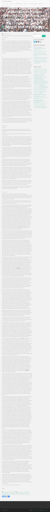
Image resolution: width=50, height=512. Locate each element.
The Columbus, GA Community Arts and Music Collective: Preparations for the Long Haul (40, 62)
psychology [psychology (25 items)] (37, 102)
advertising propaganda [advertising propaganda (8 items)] (37, 68)
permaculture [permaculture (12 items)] (38, 98)
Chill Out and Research (6, 6)
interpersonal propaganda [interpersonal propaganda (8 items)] (39, 88)
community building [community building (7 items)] (40, 72)
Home (3, 3)
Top (3, 510)
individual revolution (15, 493)
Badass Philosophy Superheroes (40, 51)
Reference (25, 3)
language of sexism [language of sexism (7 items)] (36, 91)
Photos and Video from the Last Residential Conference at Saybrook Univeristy (40, 54)
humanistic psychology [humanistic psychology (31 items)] (41, 82)
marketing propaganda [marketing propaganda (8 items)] (42, 91)
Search (35, 34)
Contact (11, 3)
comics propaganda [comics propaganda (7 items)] (41, 71)
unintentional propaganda (26, 494)
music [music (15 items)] (42, 96)
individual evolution (8, 493)
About (7, 3)
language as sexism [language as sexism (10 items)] (42, 89)
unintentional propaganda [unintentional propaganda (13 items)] (40, 107)
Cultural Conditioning (7, 1)
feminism (3, 493)
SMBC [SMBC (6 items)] (35, 105)
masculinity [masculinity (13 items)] (36, 92)
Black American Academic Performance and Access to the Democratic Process (39, 48)
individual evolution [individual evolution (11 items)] (37, 84)
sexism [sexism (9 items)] (41, 103)
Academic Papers (18, 3)
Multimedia (41, 3)
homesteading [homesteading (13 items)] (43, 81)
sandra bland (20, 494)
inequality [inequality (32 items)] (42, 85)
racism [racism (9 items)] (42, 102)
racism (16, 494)
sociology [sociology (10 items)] (40, 106)
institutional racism (22, 493)
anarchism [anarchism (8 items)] (43, 68)
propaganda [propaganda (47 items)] (39, 100)
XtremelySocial (45, 510)
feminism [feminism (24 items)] (38, 78)
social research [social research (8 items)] (39, 105)
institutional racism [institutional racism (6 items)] (36, 87)
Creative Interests (33, 3)
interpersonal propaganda (10, 494)
